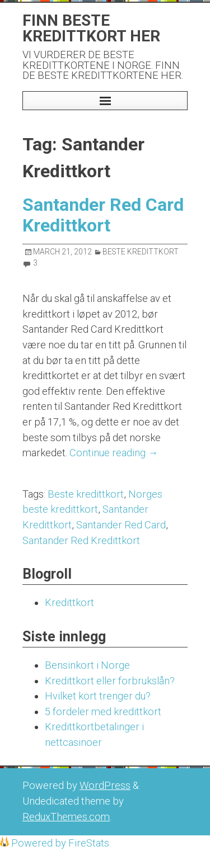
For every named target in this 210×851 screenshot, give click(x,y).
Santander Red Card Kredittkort (103, 215)
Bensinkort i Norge (87, 665)
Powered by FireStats (59, 843)
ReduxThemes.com (66, 816)
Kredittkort (69, 602)
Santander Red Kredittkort (81, 540)
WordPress (105, 785)
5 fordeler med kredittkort (103, 711)
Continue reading (113, 452)
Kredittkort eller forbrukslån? (110, 681)
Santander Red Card (121, 525)
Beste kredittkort (86, 494)
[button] (105, 100)
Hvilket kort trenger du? (98, 696)
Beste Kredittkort (140, 251)
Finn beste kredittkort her (91, 28)
